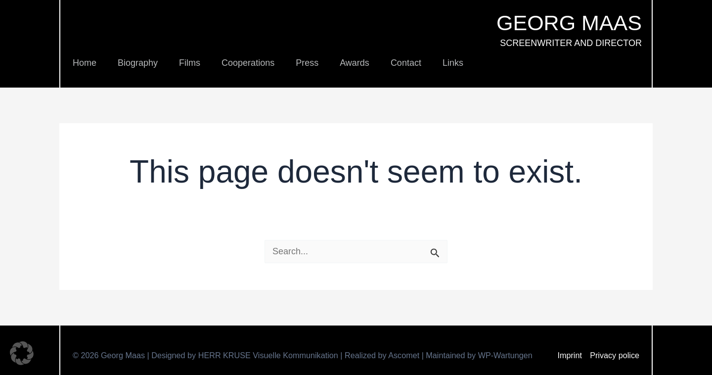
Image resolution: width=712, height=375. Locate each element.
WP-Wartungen (505, 355)
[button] (22, 353)
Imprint (569, 355)
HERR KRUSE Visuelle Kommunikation (269, 355)
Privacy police (614, 355)
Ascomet (403, 355)
